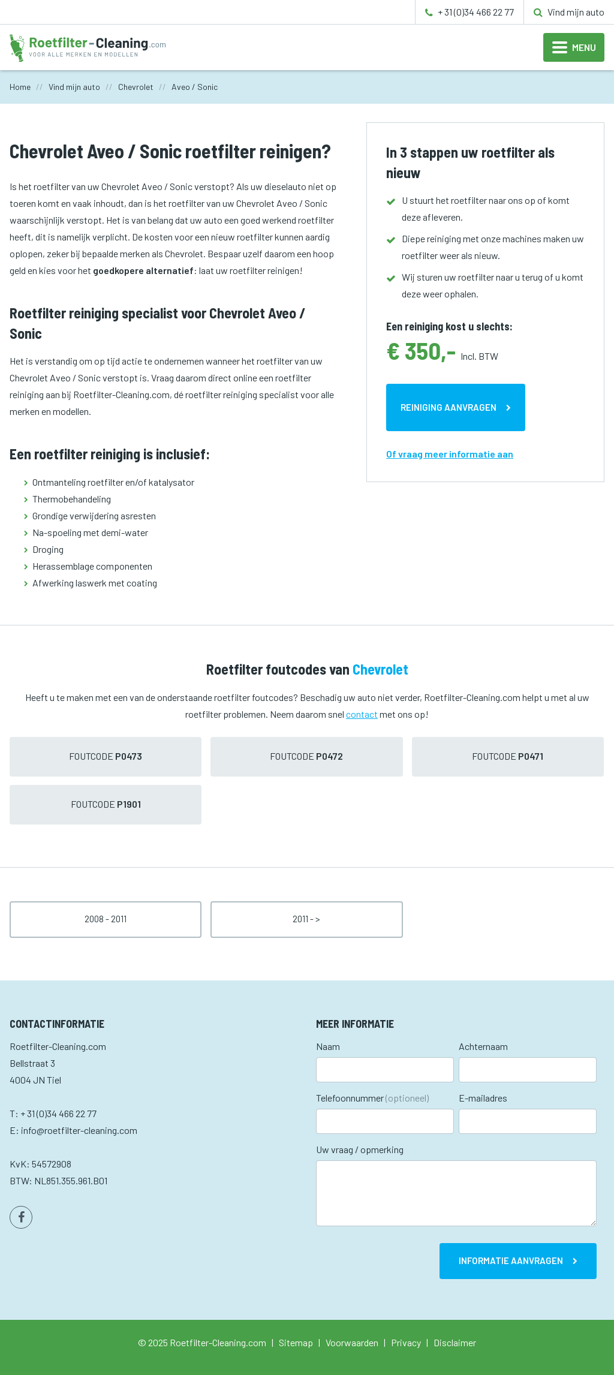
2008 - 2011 (106, 918)
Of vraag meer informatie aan (449, 453)
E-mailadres (483, 1097)
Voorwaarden (352, 1342)
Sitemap (296, 1342)
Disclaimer (455, 1342)
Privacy (406, 1342)
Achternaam (483, 1046)
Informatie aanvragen (511, 1260)
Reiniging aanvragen (448, 407)
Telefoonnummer (372, 1097)
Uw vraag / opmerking (360, 1149)
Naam (328, 1046)
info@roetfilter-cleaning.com (79, 1130)
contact (362, 714)
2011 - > (306, 918)
